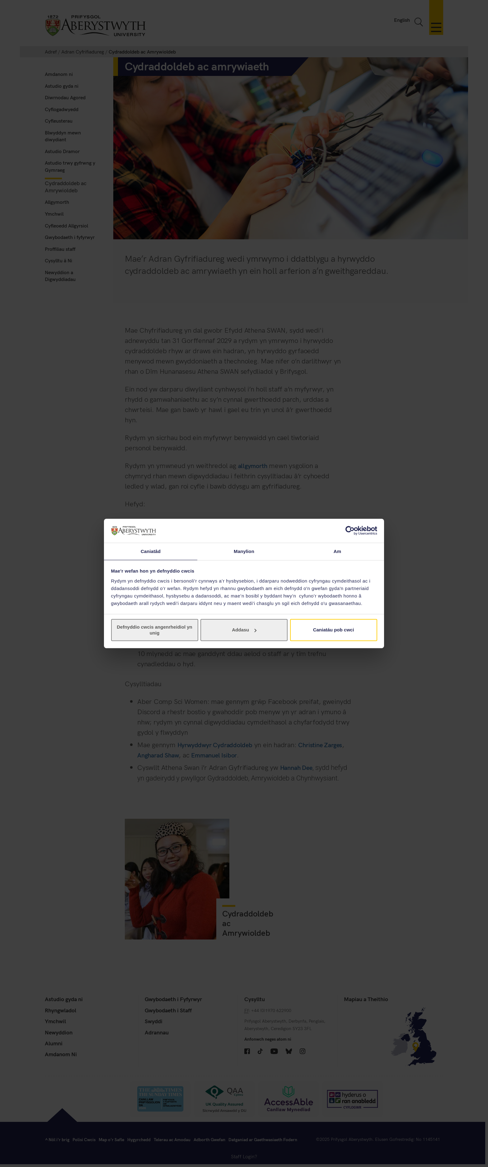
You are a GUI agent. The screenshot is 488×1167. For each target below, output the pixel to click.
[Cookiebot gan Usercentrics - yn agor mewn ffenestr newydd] (350, 530)
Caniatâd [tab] (151, 551)
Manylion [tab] (244, 551)
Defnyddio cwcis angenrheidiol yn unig (154, 630)
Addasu (244, 630)
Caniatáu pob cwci (333, 630)
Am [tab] (337, 551)
